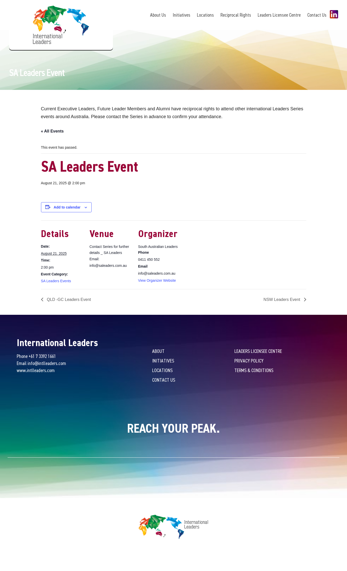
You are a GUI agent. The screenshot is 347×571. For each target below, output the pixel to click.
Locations (205, 15)
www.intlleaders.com (36, 371)
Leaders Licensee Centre (279, 15)
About (158, 351)
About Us (158, 15)
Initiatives (181, 15)
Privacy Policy (248, 361)
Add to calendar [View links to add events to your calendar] (67, 207)
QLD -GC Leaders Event (68, 300)
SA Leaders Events (56, 281)
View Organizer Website (157, 281)
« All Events (52, 131)
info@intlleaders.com (47, 363)
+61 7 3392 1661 (42, 356)
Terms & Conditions (253, 371)
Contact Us (316, 15)
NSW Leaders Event (282, 300)
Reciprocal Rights (235, 15)
